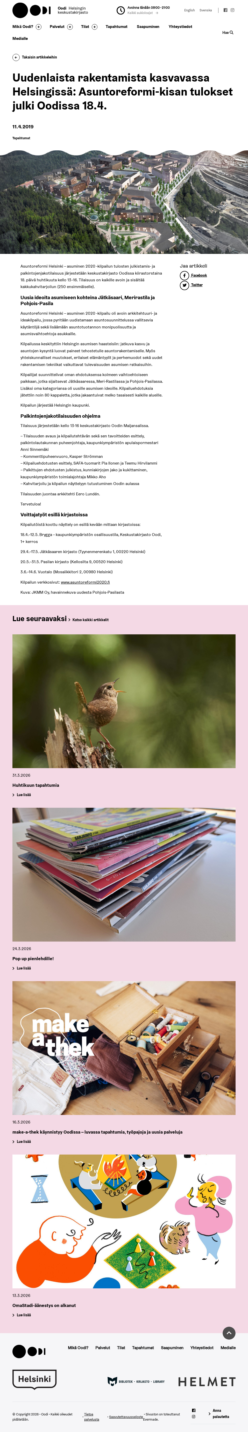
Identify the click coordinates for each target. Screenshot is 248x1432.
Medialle (20, 38)
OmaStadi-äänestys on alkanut (44, 1305)
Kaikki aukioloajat (142, 13)
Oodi (31, 10)
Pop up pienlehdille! (33, 958)
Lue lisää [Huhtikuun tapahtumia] (24, 794)
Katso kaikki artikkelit (91, 620)
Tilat (85, 26)
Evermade (150, 1419)
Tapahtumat (116, 26)
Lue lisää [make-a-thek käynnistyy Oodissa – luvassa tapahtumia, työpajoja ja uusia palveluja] (24, 1142)
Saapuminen (148, 26)
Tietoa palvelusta (91, 1417)
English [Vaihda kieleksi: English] (189, 10)
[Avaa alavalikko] (37, 27)
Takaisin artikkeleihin (34, 57)
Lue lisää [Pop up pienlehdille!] (24, 968)
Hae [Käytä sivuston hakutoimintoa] (227, 32)
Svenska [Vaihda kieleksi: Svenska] (206, 10)
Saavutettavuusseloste (126, 1417)
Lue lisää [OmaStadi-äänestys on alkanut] (24, 1315)
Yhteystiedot (180, 26)
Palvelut (57, 26)
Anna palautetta (221, 1413)
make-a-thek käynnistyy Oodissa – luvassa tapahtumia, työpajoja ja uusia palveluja (97, 1132)
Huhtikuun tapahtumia (35, 785)
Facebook (193, 275)
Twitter (191, 285)
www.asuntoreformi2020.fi (85, 582)
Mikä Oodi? (22, 26)
